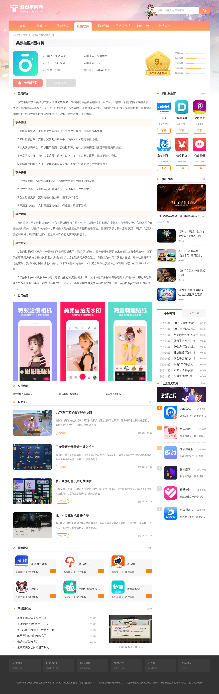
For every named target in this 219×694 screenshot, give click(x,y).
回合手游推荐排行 (184, 340)
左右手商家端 (164, 155)
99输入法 (185, 408)
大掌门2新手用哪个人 (131, 647)
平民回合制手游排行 (186, 334)
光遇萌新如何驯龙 (27, 641)
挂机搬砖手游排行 (184, 352)
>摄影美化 (44, 35)
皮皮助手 (199, 118)
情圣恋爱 (185, 429)
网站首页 (27, 35)
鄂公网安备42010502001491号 (141, 682)
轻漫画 (35, 589)
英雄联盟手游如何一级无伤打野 (35, 629)
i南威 (164, 118)
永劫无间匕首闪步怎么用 (31, 635)
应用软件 (83, 26)
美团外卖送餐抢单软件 (90, 589)
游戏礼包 (143, 26)
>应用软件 (35, 35)
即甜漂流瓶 (186, 449)
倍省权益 (181, 155)
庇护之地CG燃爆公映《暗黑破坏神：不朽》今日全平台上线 (181, 215)
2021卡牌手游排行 (185, 323)
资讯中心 (43, 26)
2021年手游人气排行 (186, 328)
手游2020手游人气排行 (186, 364)
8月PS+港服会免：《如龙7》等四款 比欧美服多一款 (191, 254)
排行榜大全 (163, 26)
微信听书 (199, 155)
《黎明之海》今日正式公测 (191, 272)
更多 (149, 402)
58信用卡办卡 (39, 563)
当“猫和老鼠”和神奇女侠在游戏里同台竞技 (191, 292)
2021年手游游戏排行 (186, 346)
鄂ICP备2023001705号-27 (110, 682)
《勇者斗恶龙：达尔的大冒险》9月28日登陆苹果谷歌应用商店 (191, 234)
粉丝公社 (185, 489)
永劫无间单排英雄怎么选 (31, 618)
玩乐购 (131, 563)
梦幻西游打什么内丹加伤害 (74, 481)
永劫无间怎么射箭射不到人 (33, 647)
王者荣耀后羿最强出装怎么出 (75, 447)
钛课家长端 (133, 589)
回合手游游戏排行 (184, 358)
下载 (53, 571)
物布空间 (185, 469)
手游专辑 (103, 26)
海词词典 (181, 118)
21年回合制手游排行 (186, 370)
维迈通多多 (186, 509)
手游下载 (63, 26)
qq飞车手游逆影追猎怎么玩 (74, 412)
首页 (23, 26)
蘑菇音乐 (84, 563)
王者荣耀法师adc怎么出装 (32, 624)
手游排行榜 (123, 26)
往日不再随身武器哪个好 (72, 515)
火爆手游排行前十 (184, 376)
